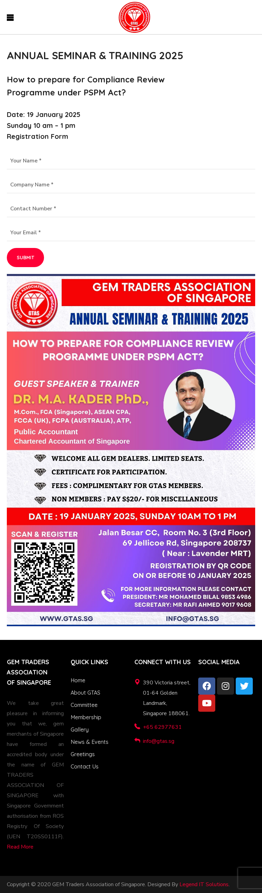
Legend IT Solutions (204, 884)
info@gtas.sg (158, 741)
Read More (20, 847)
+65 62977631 (162, 727)
